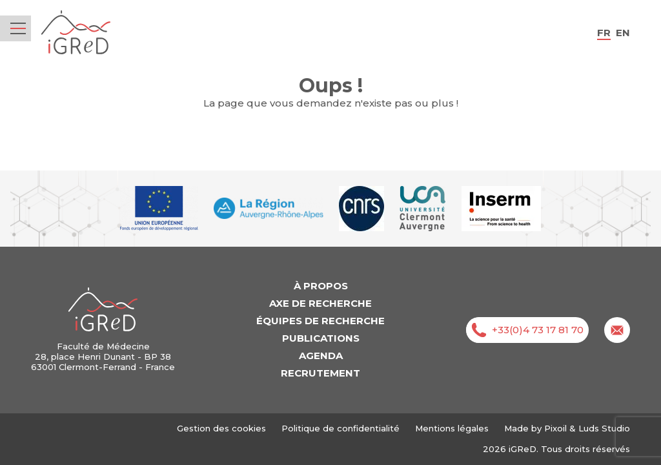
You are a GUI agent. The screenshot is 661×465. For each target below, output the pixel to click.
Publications (321, 338)
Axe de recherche (320, 303)
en (623, 32)
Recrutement (320, 373)
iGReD (75, 32)
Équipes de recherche (320, 321)
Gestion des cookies (221, 428)
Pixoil (555, 428)
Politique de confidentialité (340, 428)
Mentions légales (452, 428)
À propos (321, 286)
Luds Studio (604, 428)
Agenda (321, 355)
